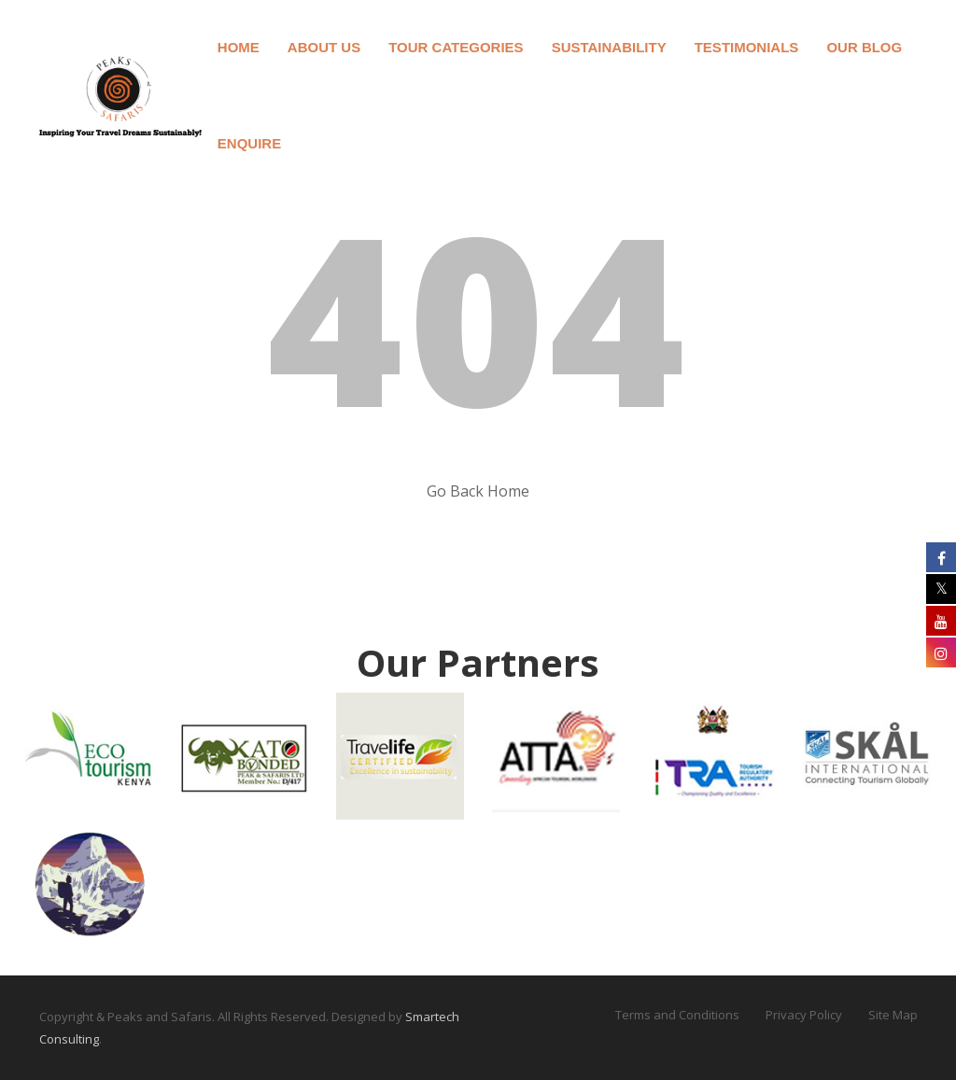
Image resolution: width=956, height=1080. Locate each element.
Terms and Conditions (677, 1014)
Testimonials (747, 47)
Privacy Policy (804, 1014)
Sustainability (609, 47)
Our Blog (864, 47)
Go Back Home (478, 491)
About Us (324, 47)
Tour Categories (455, 47)
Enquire (249, 143)
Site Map (893, 1014)
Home (239, 47)
